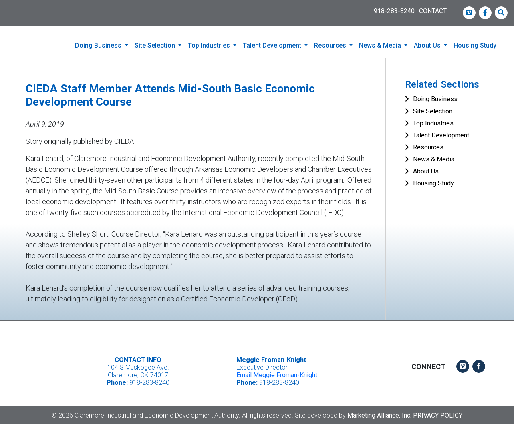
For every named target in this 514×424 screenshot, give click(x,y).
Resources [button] (331, 45)
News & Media (433, 158)
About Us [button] (428, 45)
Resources (428, 146)
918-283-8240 (394, 11)
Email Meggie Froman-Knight (276, 374)
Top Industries (433, 122)
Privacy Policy (437, 414)
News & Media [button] (381, 45)
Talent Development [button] (273, 45)
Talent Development (441, 134)
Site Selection (432, 110)
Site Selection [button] (156, 45)
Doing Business (435, 98)
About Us (426, 170)
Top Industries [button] (210, 45)
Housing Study (475, 45)
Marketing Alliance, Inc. (379, 414)
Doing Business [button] (99, 45)
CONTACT (433, 11)
